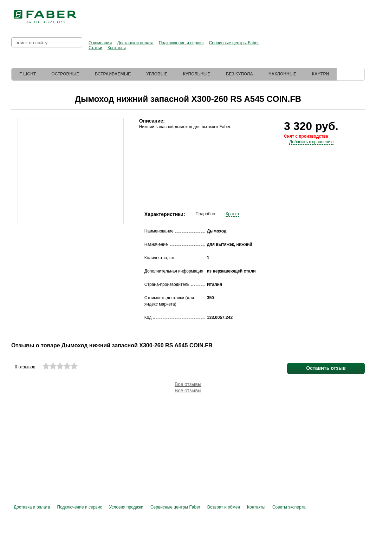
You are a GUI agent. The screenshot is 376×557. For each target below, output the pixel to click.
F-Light (27, 74)
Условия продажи (126, 507)
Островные (65, 74)
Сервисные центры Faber (234, 42)
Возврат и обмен (223, 507)
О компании (100, 42)
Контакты (117, 47)
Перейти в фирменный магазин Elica (281, 14)
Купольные (196, 74)
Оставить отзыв (325, 368)
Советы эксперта (288, 507)
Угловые (156, 74)
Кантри (320, 74)
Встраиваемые (113, 74)
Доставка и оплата (135, 42)
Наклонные (282, 74)
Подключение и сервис (181, 42)
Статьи (95, 47)
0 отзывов (25, 366)
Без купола (239, 74)
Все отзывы (188, 384)
